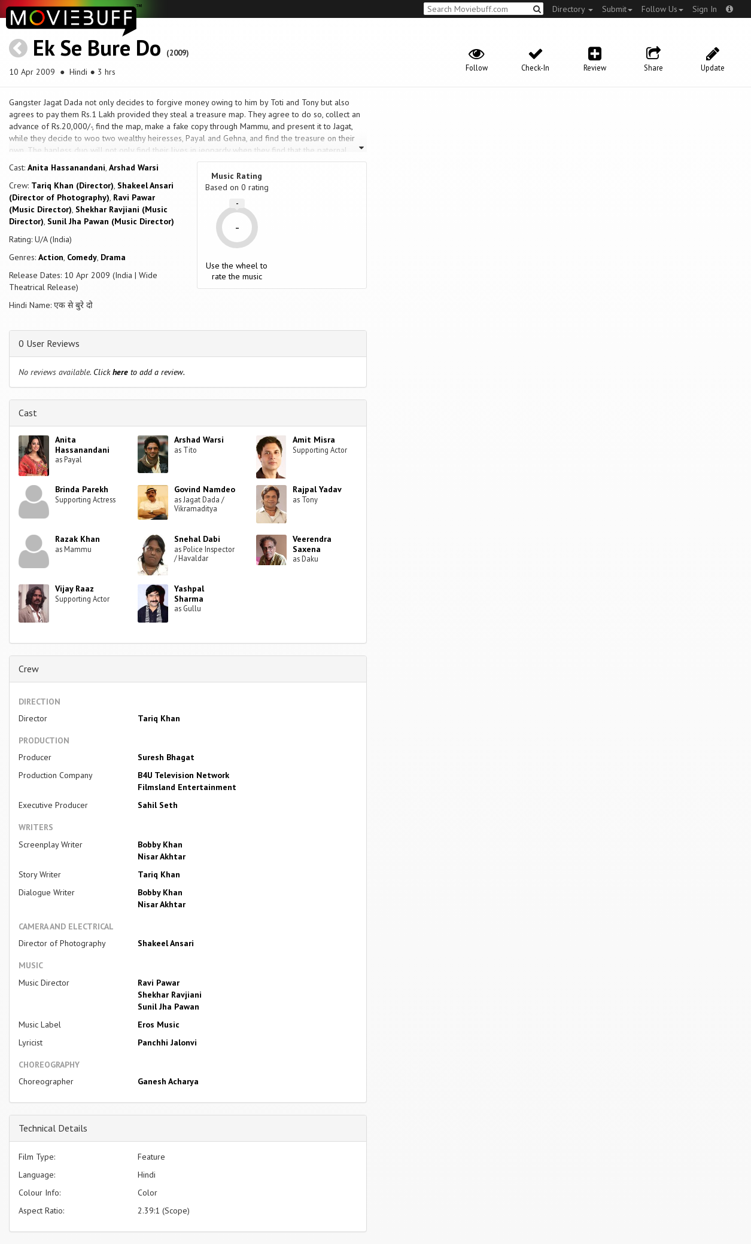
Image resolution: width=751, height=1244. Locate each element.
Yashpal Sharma (189, 593)
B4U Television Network (183, 775)
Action (50, 257)
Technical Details (53, 1128)
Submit (617, 9)
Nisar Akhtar (162, 856)
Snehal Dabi (197, 538)
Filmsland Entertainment (187, 787)
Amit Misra (314, 439)
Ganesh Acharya (168, 1081)
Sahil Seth (158, 805)
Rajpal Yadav (317, 489)
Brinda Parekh (81, 489)
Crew (29, 669)
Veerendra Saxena (312, 543)
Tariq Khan (159, 718)
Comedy (82, 257)
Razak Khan (77, 538)
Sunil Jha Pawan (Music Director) (110, 221)
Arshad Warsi (134, 167)
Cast (28, 413)
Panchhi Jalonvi (167, 1042)
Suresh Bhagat (166, 757)
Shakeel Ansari (166, 943)
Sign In (704, 9)
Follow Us (662, 9)
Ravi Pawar (159, 982)
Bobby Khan (160, 844)
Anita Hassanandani (66, 167)
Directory (572, 9)
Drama (113, 257)
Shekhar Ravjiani (170, 994)
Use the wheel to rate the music (236, 271)
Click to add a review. (139, 372)
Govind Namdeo (204, 489)
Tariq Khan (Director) (72, 185)
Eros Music (159, 1024)
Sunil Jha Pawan (168, 1006)
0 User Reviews (49, 343)
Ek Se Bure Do (97, 47)
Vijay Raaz (74, 588)
